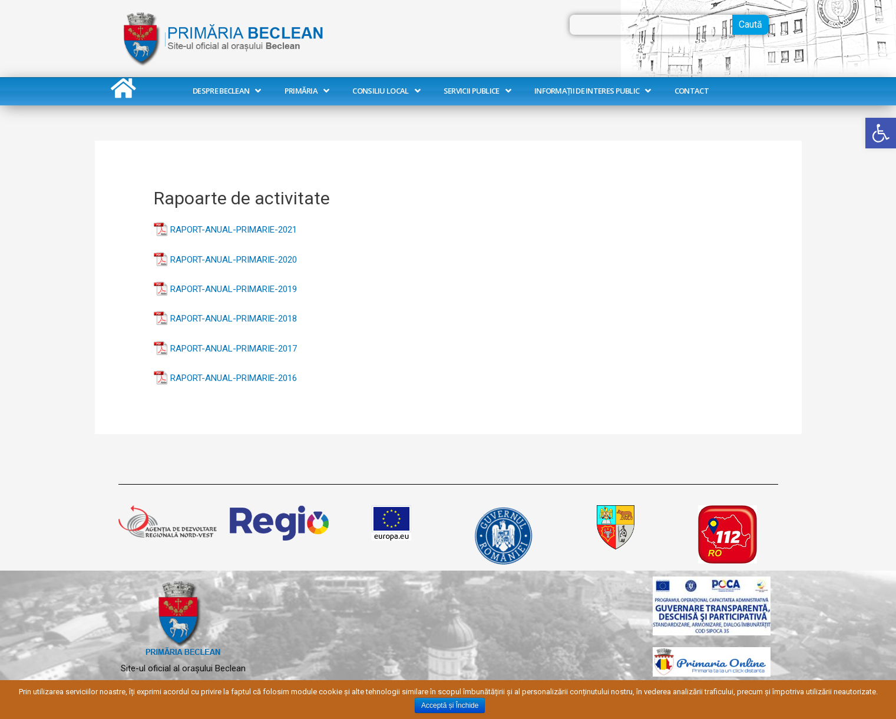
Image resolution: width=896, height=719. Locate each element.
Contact (692, 90)
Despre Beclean (227, 90)
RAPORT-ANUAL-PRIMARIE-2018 (233, 318)
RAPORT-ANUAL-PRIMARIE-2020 (233, 259)
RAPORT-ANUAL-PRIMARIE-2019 (233, 289)
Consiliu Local (386, 90)
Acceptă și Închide (449, 705)
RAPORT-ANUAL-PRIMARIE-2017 (233, 348)
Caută (750, 24)
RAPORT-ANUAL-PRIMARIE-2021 (233, 229)
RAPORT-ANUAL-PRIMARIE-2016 (233, 378)
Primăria (307, 90)
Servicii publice (477, 90)
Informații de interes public (592, 90)
